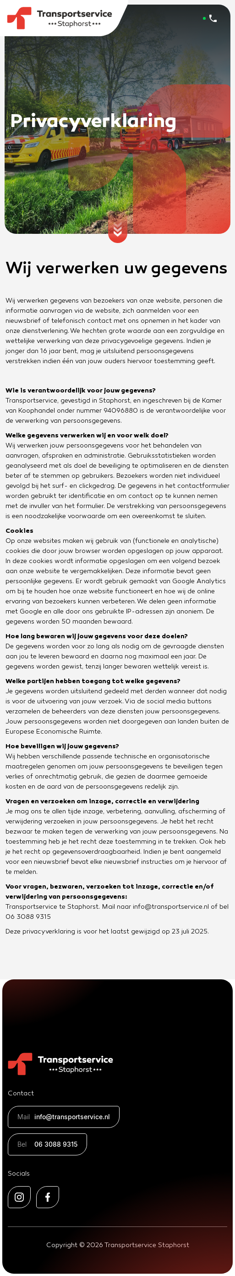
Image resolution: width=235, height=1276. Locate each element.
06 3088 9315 (47, 1144)
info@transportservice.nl (63, 1117)
